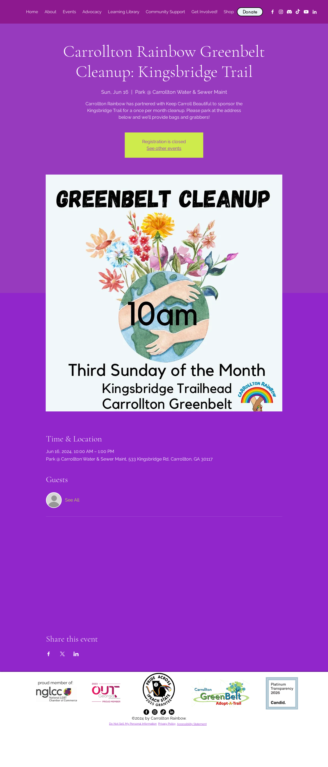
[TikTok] (298, 12)
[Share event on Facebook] (48, 654)
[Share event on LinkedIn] (76, 654)
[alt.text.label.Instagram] (281, 12)
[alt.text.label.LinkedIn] (314, 12)
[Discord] (289, 12)
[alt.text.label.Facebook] (272, 12)
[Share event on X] (62, 654)
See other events (164, 148)
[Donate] (250, 11)
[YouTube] (306, 12)
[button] (50, 12)
